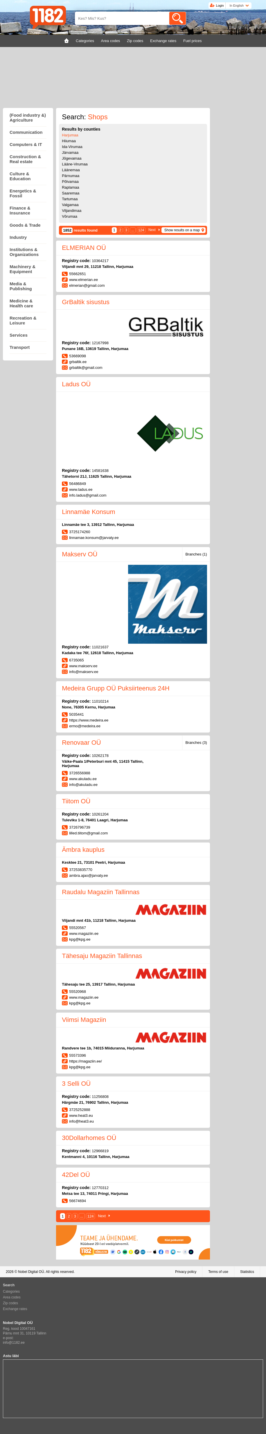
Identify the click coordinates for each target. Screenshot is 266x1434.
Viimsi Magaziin (84, 1019)
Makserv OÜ (79, 554)
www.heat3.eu (81, 1115)
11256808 (100, 1096)
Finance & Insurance (20, 210)
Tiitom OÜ (76, 801)
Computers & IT (26, 144)
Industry (18, 237)
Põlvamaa (70, 181)
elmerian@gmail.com (87, 285)
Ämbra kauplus (83, 849)
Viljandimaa (71, 210)
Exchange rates (15, 1309)
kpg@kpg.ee (79, 939)
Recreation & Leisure (23, 320)
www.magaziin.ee (83, 933)
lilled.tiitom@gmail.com (88, 833)
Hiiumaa (69, 141)
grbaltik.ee (78, 362)
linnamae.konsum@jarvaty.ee (93, 537)
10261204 (100, 814)
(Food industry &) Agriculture (28, 117)
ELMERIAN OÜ (84, 247)
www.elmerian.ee (83, 279)
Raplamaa (70, 187)
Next (152, 230)
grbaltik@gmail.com (85, 367)
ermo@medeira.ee (84, 726)
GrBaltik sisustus (85, 302)
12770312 (100, 1188)
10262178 (100, 755)
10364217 (100, 261)
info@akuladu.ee (83, 784)
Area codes (12, 1297)
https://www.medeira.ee (88, 720)
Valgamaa (70, 205)
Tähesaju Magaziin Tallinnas (102, 955)
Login (220, 5)
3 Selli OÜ (76, 1083)
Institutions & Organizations (24, 252)
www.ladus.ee (80, 489)
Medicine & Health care (21, 303)
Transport (20, 347)
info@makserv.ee (83, 672)
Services (19, 335)
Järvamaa (70, 152)
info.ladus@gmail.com (87, 495)
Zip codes (10, 1303)
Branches (196, 554)
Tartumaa (70, 199)
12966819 (100, 1151)
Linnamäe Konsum (88, 511)
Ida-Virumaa (72, 147)
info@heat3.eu (81, 1121)
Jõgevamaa (71, 158)
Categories (11, 1291)
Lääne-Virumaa (75, 164)
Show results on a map (182, 230)
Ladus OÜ (76, 384)
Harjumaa (70, 135)
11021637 (100, 647)
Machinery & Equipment (22, 269)
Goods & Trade (25, 225)
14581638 (100, 470)
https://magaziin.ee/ (85, 1061)
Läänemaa (71, 170)
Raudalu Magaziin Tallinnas (100, 892)
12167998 (100, 343)
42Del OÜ (76, 1174)
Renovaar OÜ (81, 742)
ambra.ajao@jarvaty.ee (88, 875)
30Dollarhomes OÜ (89, 1137)
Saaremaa (70, 193)
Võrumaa (69, 216)
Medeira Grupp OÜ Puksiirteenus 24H (116, 688)
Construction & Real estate (25, 159)
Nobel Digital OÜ (31, 1272)
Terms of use (218, 1272)
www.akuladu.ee (83, 779)
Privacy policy (185, 1272)
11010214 (100, 701)
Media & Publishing (21, 286)
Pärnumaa (70, 176)
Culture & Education (20, 176)
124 (141, 230)
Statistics (247, 1272)
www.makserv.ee (83, 666)
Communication (26, 132)
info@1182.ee (14, 1343)
